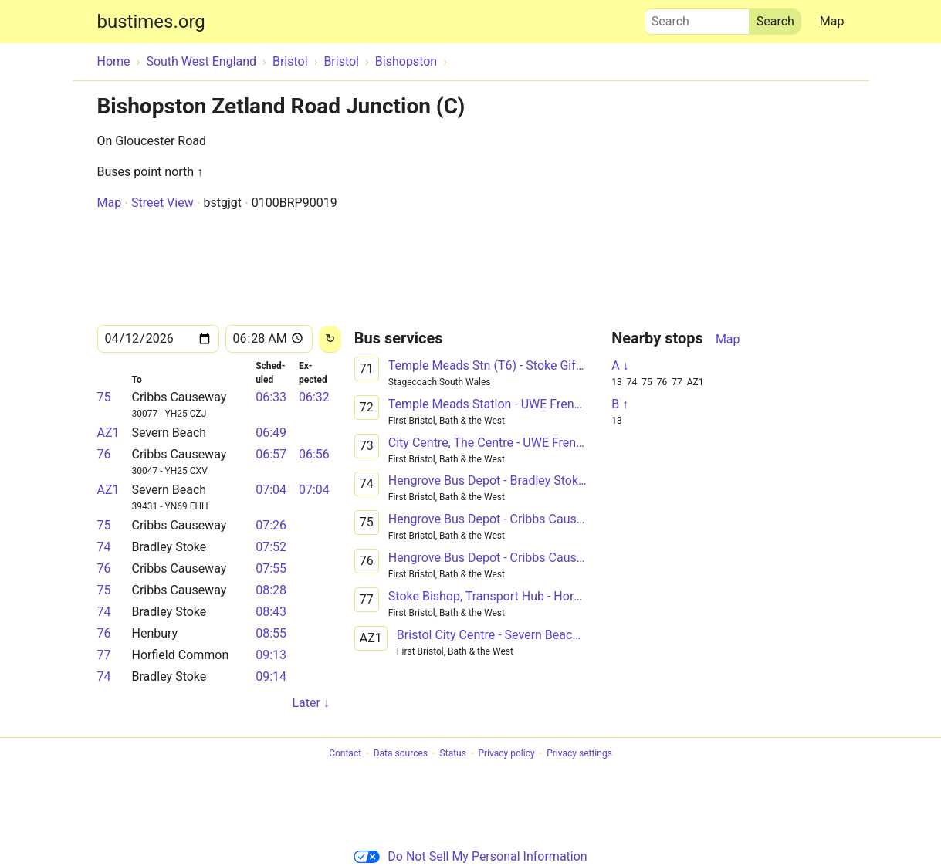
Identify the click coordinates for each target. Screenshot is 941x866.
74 (104, 547)
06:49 (271, 432)
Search (697, 17)
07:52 (271, 547)
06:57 (271, 454)
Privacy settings (579, 754)
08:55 (271, 633)
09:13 (271, 655)
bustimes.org (151, 21)
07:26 (271, 525)
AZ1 (108, 432)
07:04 (271, 489)
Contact (345, 754)
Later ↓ (310, 702)
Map (832, 21)
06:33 (271, 397)
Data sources (401, 754)
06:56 (314, 454)
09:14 (271, 676)
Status (453, 754)
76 (104, 454)
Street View (162, 202)
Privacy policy (506, 754)
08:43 (271, 611)
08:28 (271, 590)
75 (104, 397)
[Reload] (330, 339)
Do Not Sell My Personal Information (470, 856)
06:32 (314, 397)
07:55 (271, 568)
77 (104, 655)
